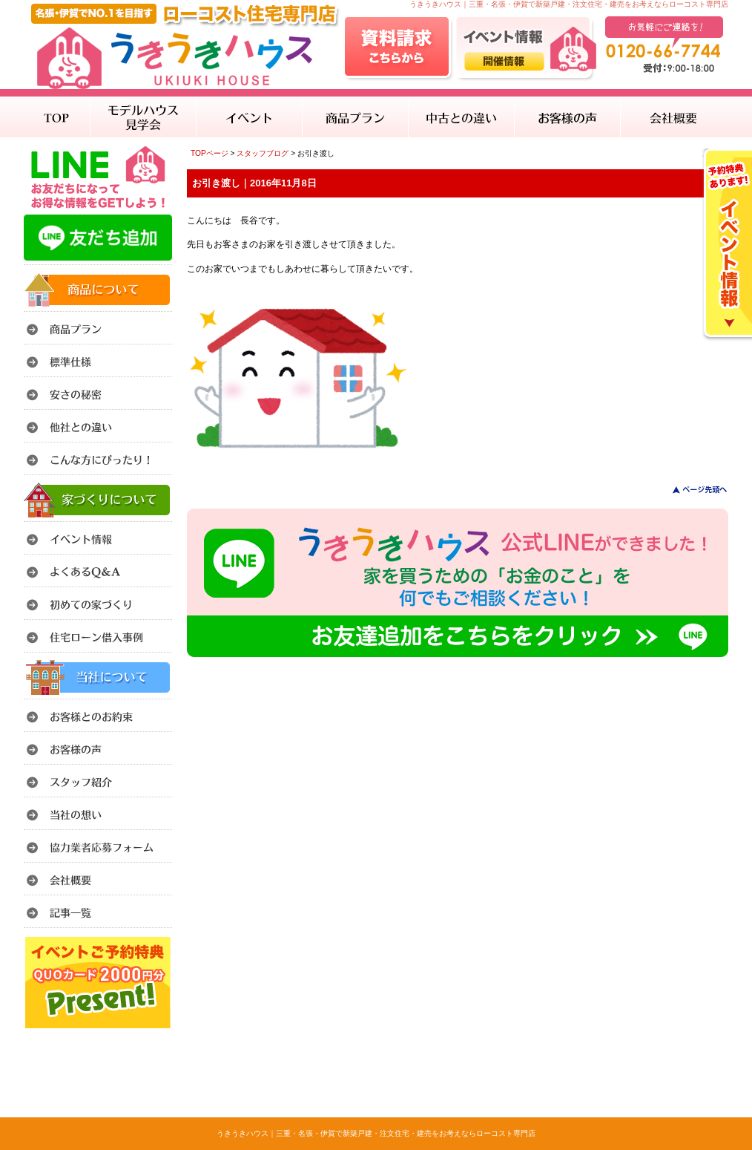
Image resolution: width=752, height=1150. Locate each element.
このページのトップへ (690, 490)
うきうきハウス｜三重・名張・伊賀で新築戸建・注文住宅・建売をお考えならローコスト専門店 (376, 1133)
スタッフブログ (262, 153)
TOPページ (209, 153)
